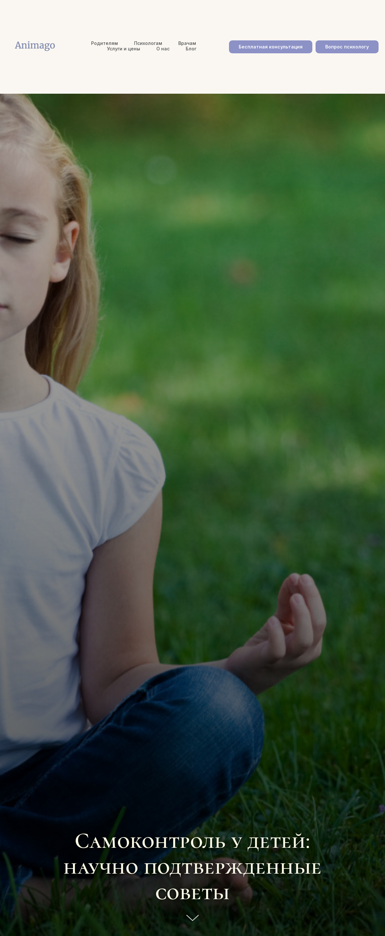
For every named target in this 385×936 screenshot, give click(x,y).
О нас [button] (163, 48)
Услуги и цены (123, 48)
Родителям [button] (104, 43)
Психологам (148, 43)
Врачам (187, 43)
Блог (191, 48)
